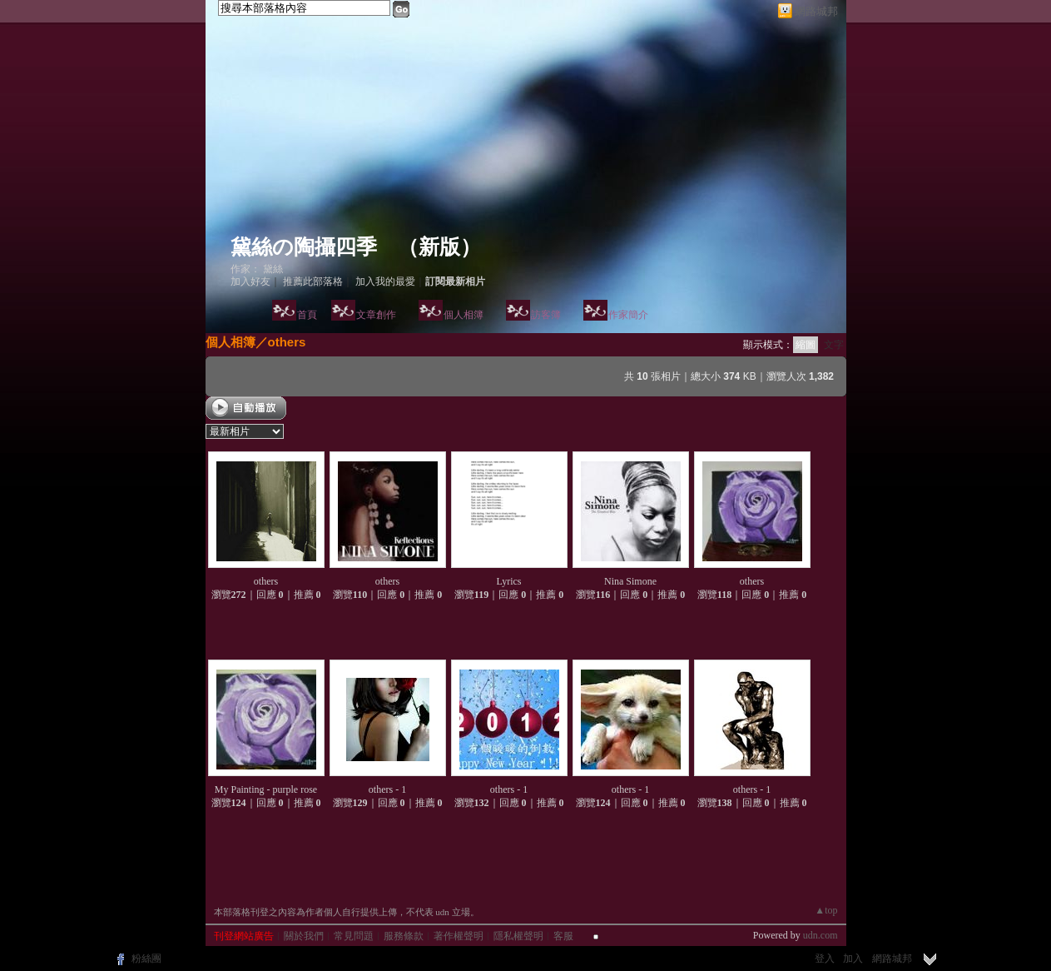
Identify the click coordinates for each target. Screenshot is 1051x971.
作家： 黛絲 (257, 269)
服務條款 (404, 936)
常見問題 (354, 936)
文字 (834, 345)
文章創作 (376, 315)
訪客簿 (546, 315)
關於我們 (304, 936)
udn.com (820, 935)
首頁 (307, 315)
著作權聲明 (458, 936)
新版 (439, 247)
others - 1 (387, 789)
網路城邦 (816, 11)
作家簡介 (628, 315)
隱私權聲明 (518, 936)
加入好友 (250, 281)
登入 (825, 958)
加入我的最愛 (385, 281)
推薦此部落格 (313, 281)
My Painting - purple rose (266, 789)
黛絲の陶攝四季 (304, 247)
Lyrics (509, 581)
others (287, 342)
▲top (826, 910)
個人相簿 (463, 315)
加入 (853, 958)
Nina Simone (630, 581)
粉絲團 (146, 958)
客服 (563, 936)
